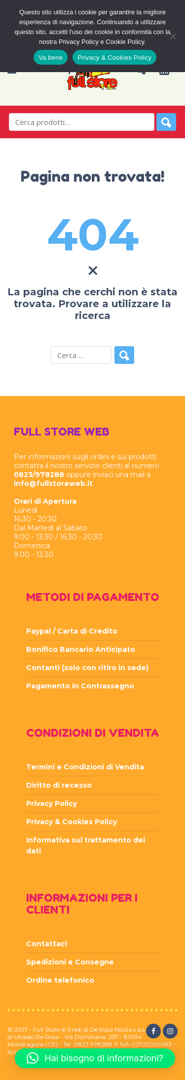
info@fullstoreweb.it (53, 483)
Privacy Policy (51, 803)
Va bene (50, 57)
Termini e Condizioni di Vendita (85, 766)
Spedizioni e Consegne (70, 962)
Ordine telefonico (60, 980)
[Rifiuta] (173, 36)
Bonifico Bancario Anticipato (80, 649)
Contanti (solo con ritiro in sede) (87, 667)
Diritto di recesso (59, 785)
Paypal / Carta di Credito (71, 631)
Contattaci (46, 943)
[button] (95, 1058)
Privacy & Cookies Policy (71, 821)
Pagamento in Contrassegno (80, 685)
